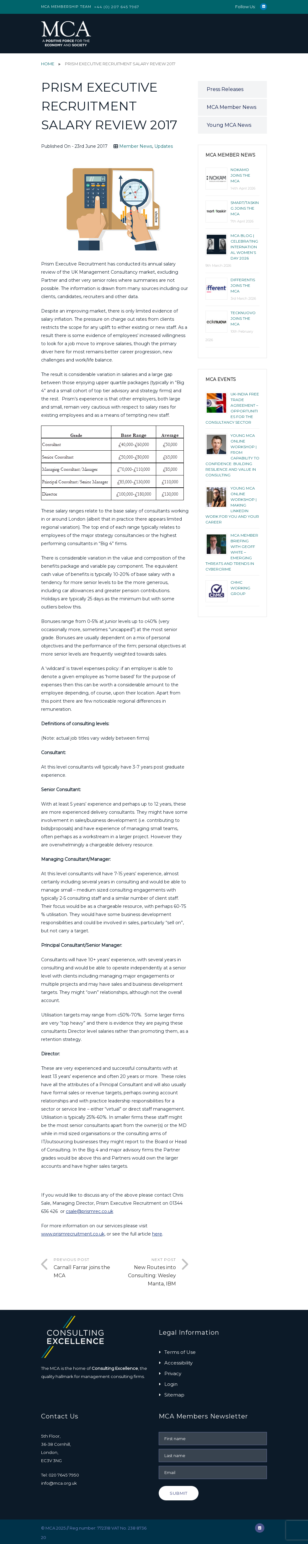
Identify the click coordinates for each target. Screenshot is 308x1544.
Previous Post (84, 1268)
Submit (179, 1493)
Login (171, 1384)
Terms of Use (180, 1352)
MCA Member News (231, 107)
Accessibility (178, 1363)
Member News (135, 146)
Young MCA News (229, 125)
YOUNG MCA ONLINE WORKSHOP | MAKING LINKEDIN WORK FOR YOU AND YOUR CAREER (232, 505)
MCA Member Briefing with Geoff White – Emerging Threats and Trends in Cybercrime (231, 552)
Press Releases (225, 89)
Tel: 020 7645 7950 (60, 1474)
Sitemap (174, 1395)
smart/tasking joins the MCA (245, 208)
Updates (163, 146)
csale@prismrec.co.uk (89, 1211)
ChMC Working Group (240, 588)
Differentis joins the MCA (243, 285)
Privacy (172, 1373)
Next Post (145, 1272)
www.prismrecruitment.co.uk (72, 1234)
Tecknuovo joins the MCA (243, 318)
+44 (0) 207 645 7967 (116, 6)
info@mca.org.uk (59, 1483)
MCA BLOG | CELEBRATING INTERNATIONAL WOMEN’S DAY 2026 (244, 246)
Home (47, 63)
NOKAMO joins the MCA (240, 175)
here (157, 1234)
